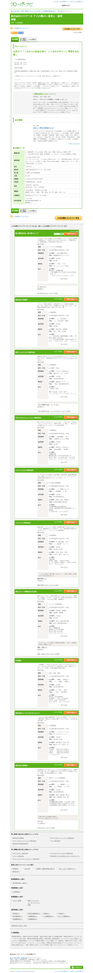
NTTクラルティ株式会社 (20, 853)
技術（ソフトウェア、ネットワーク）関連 (34, 903)
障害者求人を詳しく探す (19, 926)
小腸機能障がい (33, 919)
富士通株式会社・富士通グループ (26, 233)
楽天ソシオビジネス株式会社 (25, 352)
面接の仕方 (16, 871)
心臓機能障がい (33, 916)
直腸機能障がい (18, 919)
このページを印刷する (61, 1)
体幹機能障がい (18, 916)
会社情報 (15, 39)
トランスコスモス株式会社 (24, 470)
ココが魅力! (32, 39)
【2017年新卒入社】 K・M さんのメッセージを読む (54, 411)
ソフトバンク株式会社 (22, 523)
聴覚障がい (16, 913)
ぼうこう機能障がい (64, 916)
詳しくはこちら (75, 143)
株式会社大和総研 (21, 299)
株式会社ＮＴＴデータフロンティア (27, 713)
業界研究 (15, 869)
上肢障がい (46, 913)
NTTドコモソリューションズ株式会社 (28, 417)
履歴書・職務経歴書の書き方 (45, 869)
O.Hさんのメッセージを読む (46, 828)
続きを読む (40, 244)
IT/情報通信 (19, 22)
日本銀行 (18, 660)
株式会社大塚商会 (21, 765)
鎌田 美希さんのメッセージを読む (48, 585)
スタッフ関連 (17, 900)
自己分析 (27, 869)
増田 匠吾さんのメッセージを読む (48, 654)
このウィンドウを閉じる (76, 1)
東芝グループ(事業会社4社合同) (26, 591)
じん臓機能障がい (48, 916)
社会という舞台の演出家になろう (43, 128)
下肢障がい (61, 913)
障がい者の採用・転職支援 (18, 958)
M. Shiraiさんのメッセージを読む (47, 293)
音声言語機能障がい (34, 913)
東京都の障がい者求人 (20, 883)
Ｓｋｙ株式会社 (55, 841)
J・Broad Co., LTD (20, 971)
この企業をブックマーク (21, 28)
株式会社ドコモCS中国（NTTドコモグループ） (65, 856)
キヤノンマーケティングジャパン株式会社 (26, 859)
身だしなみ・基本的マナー (67, 869)
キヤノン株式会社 (18, 856)
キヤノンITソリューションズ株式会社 (24, 841)
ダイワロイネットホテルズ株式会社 (62, 853)
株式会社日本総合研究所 (20, 843)
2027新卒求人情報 (23, 39)
